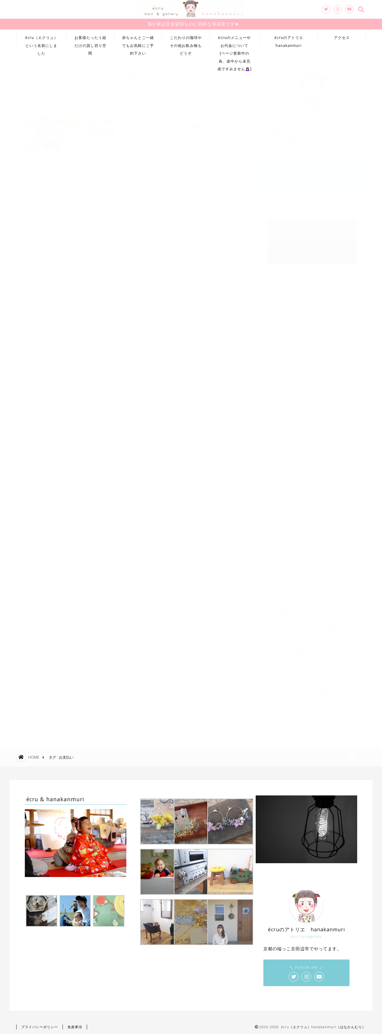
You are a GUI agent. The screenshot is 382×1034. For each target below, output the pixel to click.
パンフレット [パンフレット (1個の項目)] (301, 498)
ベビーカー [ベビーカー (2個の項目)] (277, 507)
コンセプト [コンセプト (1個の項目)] (277, 490)
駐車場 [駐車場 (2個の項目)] (329, 533)
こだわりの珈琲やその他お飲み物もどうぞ (186, 39)
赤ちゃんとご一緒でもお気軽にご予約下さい (138, 39)
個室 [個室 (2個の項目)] (315, 516)
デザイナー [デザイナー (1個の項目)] (344, 490)
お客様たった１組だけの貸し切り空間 (90, 39)
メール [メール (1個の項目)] (274, 516)
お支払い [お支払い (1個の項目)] (340, 473)
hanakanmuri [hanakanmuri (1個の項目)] (303, 473)
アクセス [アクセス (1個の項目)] (276, 481)
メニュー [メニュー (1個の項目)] (333, 507)
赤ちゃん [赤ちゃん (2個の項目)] (289, 533)
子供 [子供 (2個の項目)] (273, 524)
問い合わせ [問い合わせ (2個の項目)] (332, 516)
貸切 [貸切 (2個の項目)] (273, 533)
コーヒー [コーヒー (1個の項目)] (298, 490)
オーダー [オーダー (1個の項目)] (311, 481)
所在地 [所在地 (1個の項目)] (316, 524)
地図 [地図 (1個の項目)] (350, 516)
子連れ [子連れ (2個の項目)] (287, 524)
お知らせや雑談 (293, 311)
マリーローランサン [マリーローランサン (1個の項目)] (306, 507)
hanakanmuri (292, 343)
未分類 (283, 371)
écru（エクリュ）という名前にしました (41, 39)
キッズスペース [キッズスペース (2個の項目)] (335, 481)
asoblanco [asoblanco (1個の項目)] (278, 473)
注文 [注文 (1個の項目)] (331, 524)
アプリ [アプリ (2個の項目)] (293, 481)
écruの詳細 (289, 357)
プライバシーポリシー (39, 1026)
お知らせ (292, 321)
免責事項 (74, 1026)
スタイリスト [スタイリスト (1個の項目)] (320, 490)
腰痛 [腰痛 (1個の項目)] (344, 524)
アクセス (342, 37)
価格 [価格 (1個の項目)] (302, 516)
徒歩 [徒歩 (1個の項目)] (302, 524)
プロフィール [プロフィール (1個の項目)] (326, 498)
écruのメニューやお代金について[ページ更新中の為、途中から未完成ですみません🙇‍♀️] (234, 39)
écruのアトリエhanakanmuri (288, 39)
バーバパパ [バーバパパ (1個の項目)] (277, 498)
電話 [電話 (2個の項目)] (315, 533)
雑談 (287, 329)
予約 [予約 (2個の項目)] (289, 516)
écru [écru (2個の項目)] (324, 473)
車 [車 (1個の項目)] (303, 533)
